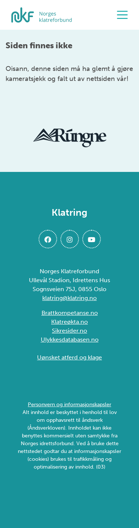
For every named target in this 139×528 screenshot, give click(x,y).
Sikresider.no (69, 330)
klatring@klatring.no (69, 298)
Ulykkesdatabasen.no (70, 339)
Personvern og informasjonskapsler (69, 404)
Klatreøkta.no (69, 321)
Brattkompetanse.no (70, 312)
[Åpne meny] (124, 15)
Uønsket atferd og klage (69, 357)
